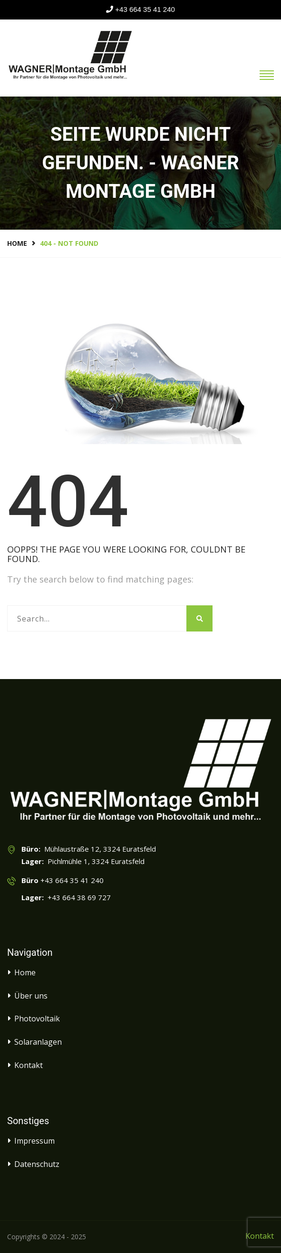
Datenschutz (36, 1164)
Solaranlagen (38, 1042)
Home (17, 243)
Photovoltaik (37, 1018)
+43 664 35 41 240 (145, 9)
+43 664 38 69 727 (77, 897)
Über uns (31, 996)
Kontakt (28, 1065)
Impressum (34, 1141)
